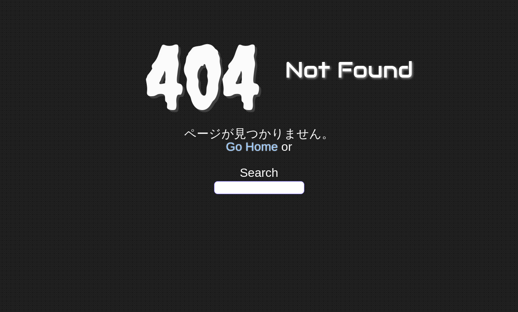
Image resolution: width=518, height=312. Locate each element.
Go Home (252, 146)
